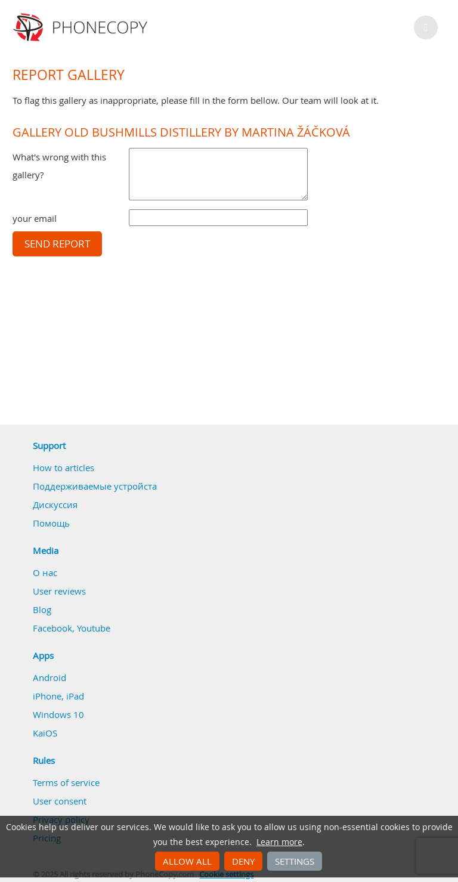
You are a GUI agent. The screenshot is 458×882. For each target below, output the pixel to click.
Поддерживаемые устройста (95, 486)
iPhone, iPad (58, 696)
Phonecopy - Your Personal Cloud (82, 27)
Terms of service (66, 782)
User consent (59, 801)
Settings (294, 861)
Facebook (52, 628)
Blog (42, 609)
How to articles (63, 468)
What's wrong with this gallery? (59, 166)
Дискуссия (55, 504)
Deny (243, 861)
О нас (45, 572)
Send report (57, 243)
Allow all (187, 861)
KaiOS (45, 733)
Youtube (93, 628)
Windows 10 (58, 714)
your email (35, 218)
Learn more (279, 842)
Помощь (51, 523)
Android (49, 677)
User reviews (59, 591)
